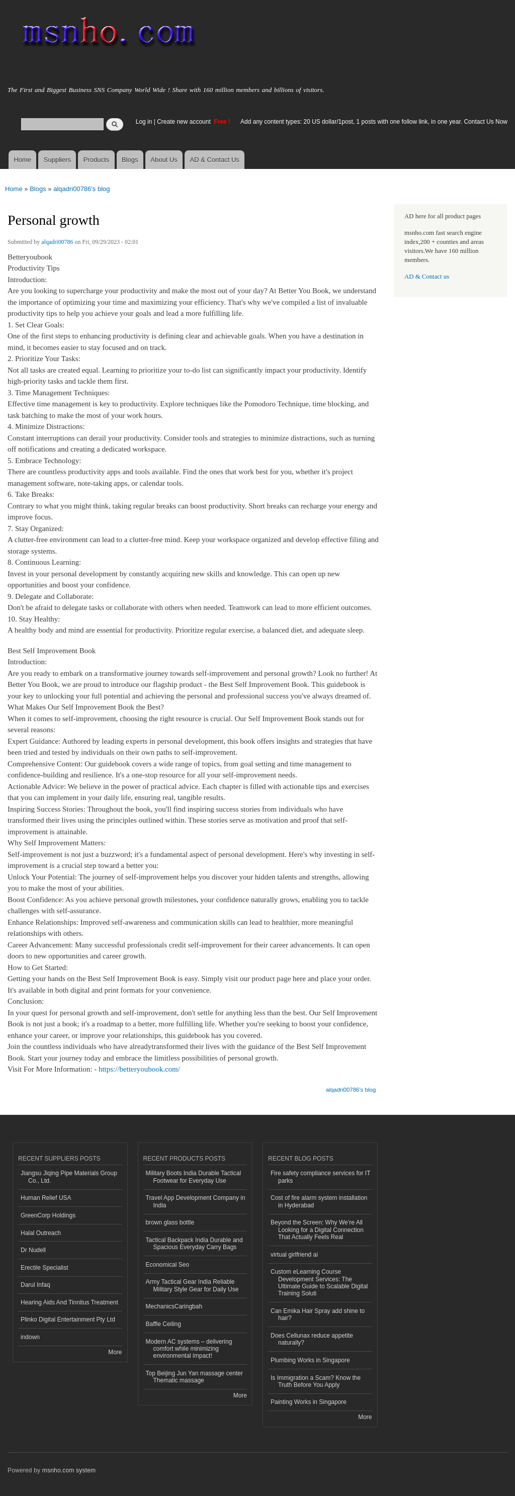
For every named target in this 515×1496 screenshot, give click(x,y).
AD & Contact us (426, 276)
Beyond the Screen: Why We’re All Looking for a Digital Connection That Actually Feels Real (317, 1230)
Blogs (130, 159)
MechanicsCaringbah (174, 1306)
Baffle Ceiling (163, 1324)
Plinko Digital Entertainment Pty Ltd (68, 1319)
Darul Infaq (35, 1284)
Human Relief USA (46, 1197)
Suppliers (57, 159)
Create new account (184, 121)
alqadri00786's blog (81, 189)
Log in (144, 121)
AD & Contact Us (214, 159)
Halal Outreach (41, 1233)
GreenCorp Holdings (48, 1215)
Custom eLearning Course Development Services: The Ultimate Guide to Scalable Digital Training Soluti (319, 1282)
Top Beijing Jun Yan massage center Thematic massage (194, 1377)
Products (96, 159)
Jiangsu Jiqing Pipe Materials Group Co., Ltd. (69, 1177)
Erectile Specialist (44, 1267)
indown (30, 1337)
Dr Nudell (33, 1250)
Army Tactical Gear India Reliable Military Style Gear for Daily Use (192, 1285)
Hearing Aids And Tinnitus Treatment (69, 1302)
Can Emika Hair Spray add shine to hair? (318, 1314)
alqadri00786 (57, 241)
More (115, 1352)
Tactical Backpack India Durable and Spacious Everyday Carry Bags (194, 1244)
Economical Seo (168, 1264)
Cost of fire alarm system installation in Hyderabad (319, 1201)
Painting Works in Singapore (309, 1401)
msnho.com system (69, 1470)
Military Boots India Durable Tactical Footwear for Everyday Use (193, 1177)
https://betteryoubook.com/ (139, 1069)
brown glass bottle (170, 1222)
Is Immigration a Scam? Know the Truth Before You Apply (316, 1381)
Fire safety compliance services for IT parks (320, 1177)
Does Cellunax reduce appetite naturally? (312, 1339)
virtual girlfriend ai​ (294, 1254)
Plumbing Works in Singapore (310, 1360)
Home (22, 159)
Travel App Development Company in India (195, 1201)
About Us (163, 159)
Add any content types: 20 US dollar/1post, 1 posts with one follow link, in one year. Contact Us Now (373, 121)
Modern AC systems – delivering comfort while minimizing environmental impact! (189, 1349)
